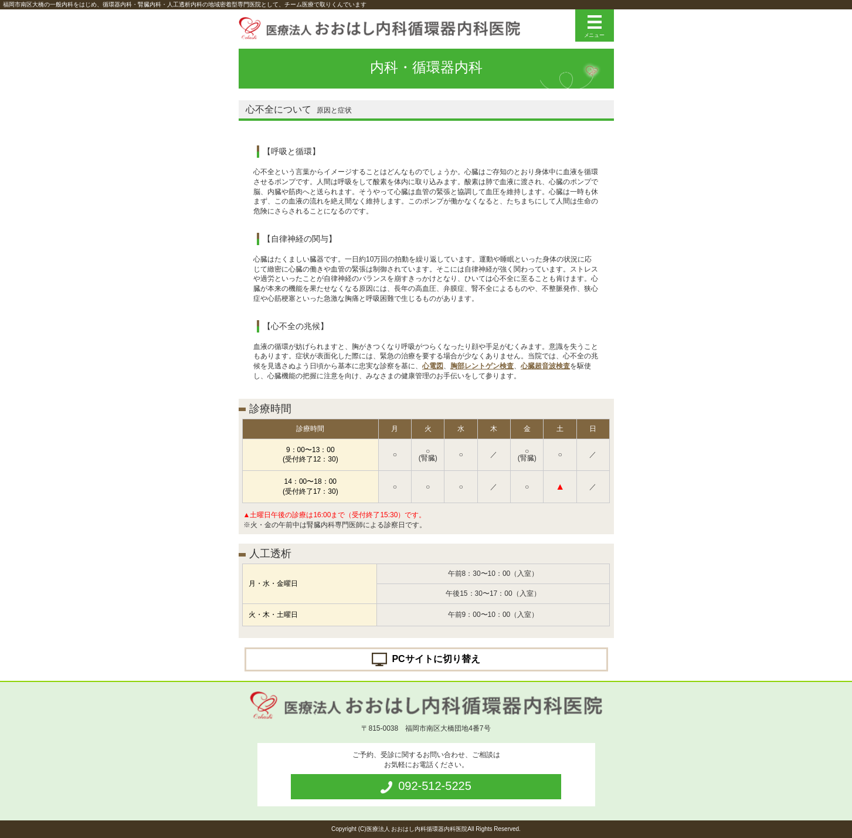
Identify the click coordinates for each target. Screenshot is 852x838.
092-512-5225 (434, 785)
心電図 (432, 366)
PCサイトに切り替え (436, 658)
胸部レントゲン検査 (482, 366)
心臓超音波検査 (545, 366)
